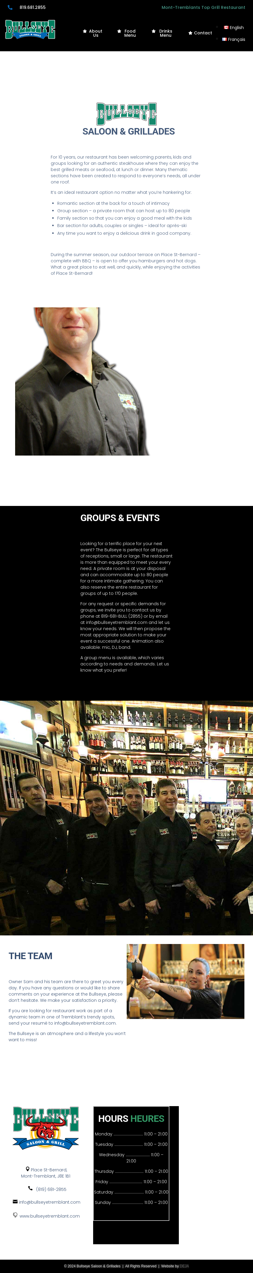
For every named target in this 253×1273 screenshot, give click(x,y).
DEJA (184, 1266)
